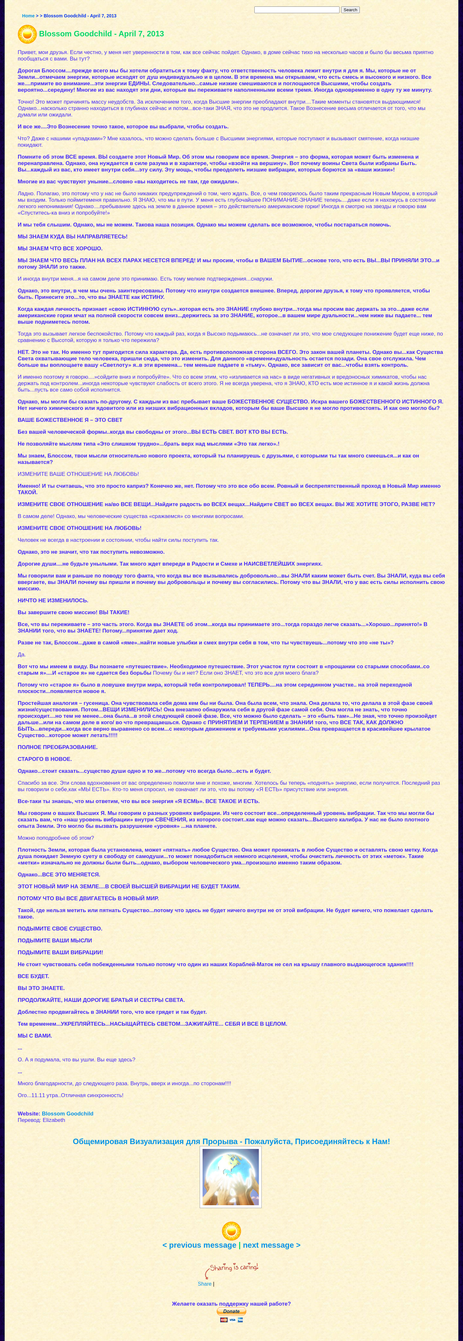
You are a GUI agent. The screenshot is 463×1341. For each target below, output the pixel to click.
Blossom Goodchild (68, 1114)
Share (205, 1284)
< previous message (199, 1245)
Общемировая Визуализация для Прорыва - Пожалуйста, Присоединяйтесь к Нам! (231, 1141)
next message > (271, 1245)
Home (28, 15)
